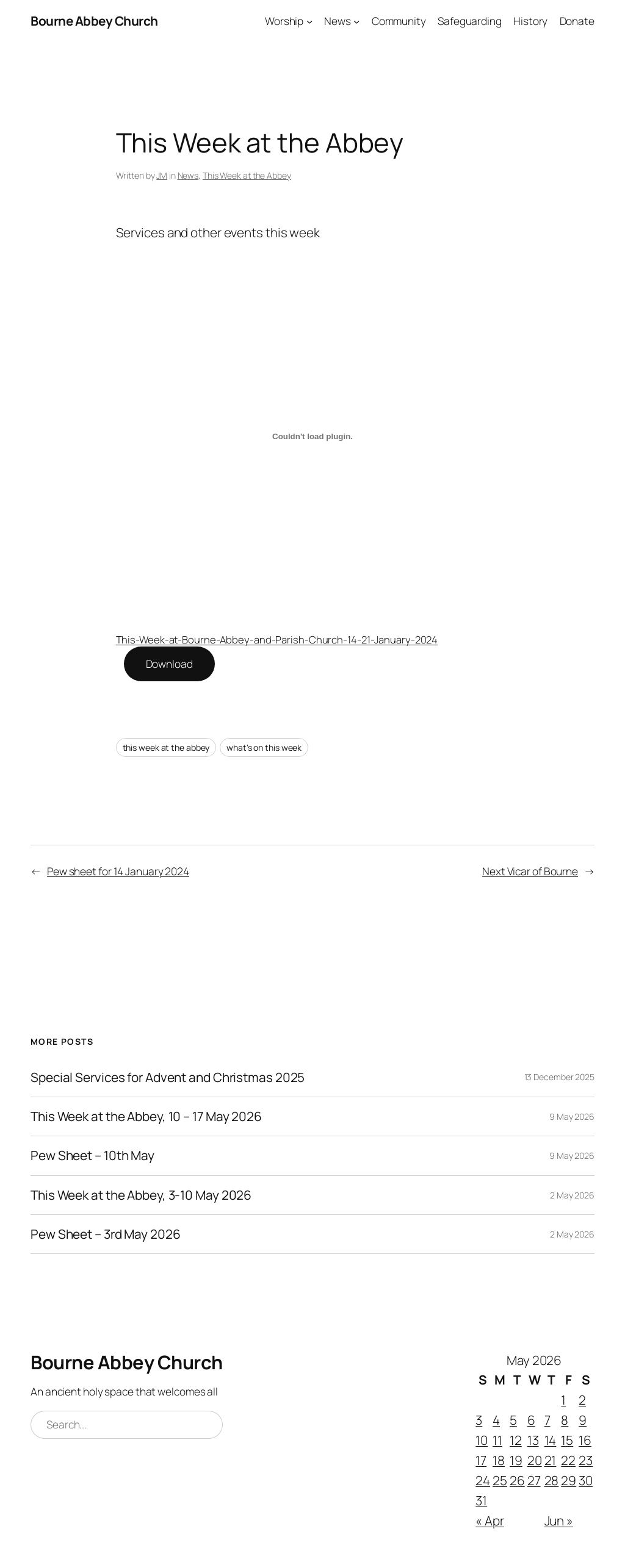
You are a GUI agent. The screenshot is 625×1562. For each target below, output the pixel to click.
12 (516, 1440)
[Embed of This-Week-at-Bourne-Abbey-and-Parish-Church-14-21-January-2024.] (313, 436)
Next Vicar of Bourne (530, 871)
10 (481, 1440)
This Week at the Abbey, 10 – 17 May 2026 (146, 1116)
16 (585, 1440)
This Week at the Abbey (247, 175)
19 (516, 1460)
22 (568, 1460)
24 (482, 1480)
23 (586, 1460)
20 (534, 1460)
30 (586, 1480)
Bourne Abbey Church (94, 20)
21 (550, 1460)
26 (517, 1480)
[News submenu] (356, 21)
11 (497, 1440)
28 (551, 1480)
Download (169, 663)
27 (534, 1480)
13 (533, 1440)
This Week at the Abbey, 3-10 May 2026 (141, 1195)
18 (499, 1460)
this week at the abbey (166, 747)
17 (480, 1460)
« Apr (489, 1520)
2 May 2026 (572, 1195)
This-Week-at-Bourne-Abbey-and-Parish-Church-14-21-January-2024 (277, 639)
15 (567, 1440)
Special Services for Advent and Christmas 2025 (168, 1077)
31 (481, 1500)
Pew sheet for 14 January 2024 (118, 871)
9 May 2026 (571, 1116)
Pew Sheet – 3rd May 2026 (106, 1234)
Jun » (559, 1520)
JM (161, 175)
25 (500, 1480)
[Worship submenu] (309, 21)
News (188, 175)
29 (568, 1480)
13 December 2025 (559, 1077)
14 (550, 1440)
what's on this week (264, 747)
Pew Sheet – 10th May (92, 1155)
